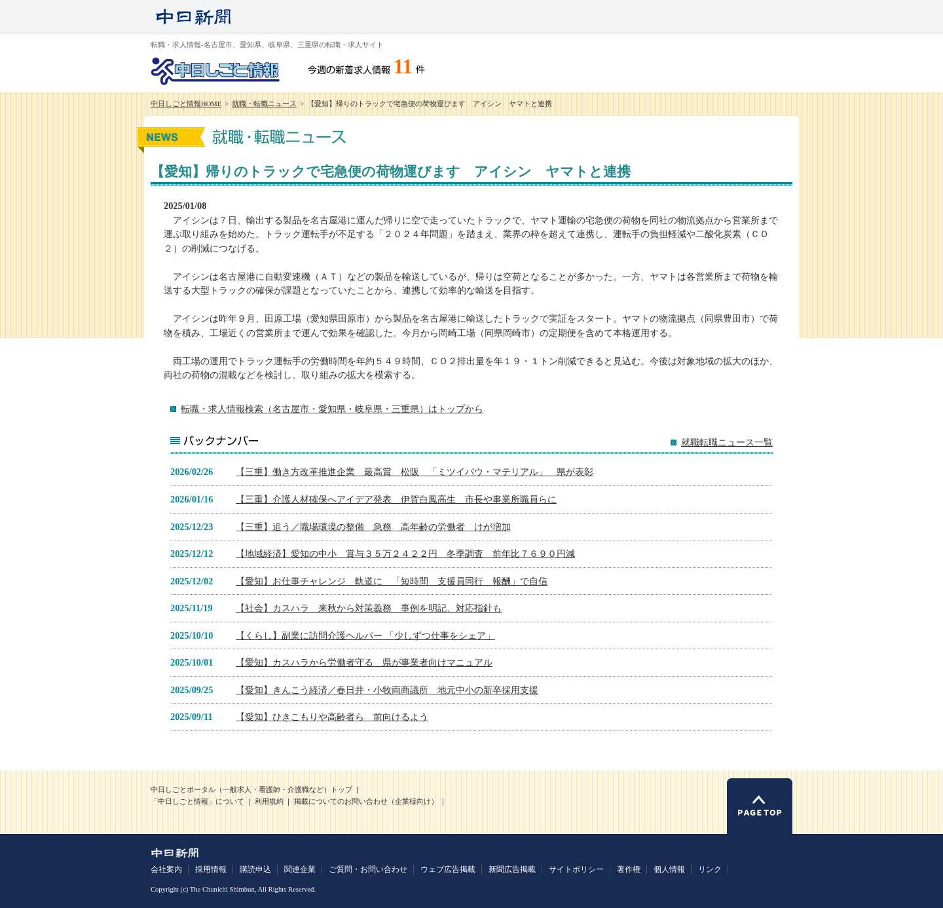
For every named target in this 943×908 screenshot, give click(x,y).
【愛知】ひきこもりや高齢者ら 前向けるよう (332, 716)
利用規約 (269, 801)
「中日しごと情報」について (197, 801)
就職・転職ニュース (264, 103)
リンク (710, 869)
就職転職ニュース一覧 (727, 442)
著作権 (628, 869)
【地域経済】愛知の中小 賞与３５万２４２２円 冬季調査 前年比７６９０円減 (405, 553)
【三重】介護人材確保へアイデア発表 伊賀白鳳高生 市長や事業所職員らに (396, 499)
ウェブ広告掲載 (447, 869)
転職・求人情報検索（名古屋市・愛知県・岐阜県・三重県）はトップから (332, 409)
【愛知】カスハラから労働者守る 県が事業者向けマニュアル (364, 662)
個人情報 (669, 869)
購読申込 (255, 869)
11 (403, 67)
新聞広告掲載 (512, 869)
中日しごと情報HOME (186, 103)
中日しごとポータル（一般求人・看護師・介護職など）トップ (251, 789)
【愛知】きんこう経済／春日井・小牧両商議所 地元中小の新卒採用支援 (387, 690)
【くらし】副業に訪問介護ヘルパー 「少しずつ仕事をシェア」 (365, 635)
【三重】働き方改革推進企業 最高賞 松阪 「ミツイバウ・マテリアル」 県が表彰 (414, 471)
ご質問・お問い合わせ (368, 869)
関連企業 (300, 869)
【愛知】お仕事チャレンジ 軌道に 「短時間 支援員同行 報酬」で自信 (391, 581)
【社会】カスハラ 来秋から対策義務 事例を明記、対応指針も (369, 608)
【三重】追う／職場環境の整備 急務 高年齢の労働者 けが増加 (373, 526)
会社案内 (166, 869)
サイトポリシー (576, 869)
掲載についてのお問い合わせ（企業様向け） (366, 801)
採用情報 (211, 869)
